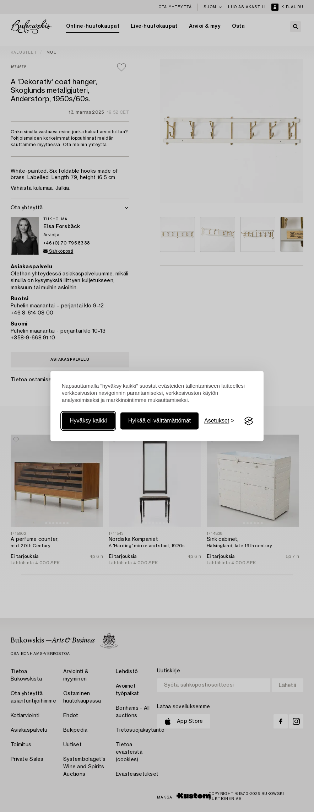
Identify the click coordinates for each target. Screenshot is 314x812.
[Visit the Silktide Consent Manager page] (248, 421)
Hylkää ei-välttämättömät (159, 421)
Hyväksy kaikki (88, 421)
